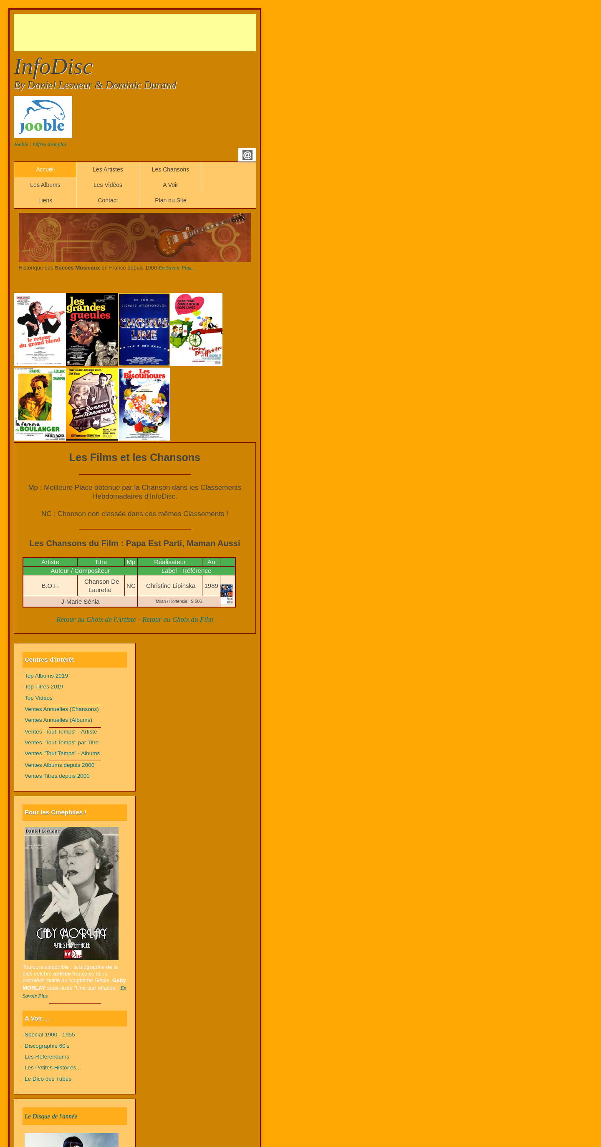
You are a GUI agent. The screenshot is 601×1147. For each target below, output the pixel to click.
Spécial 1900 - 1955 (50, 1034)
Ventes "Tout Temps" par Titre (61, 742)
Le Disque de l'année (51, 1116)
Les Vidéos (107, 185)
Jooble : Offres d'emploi (40, 144)
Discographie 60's (47, 1046)
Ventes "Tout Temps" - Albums (62, 753)
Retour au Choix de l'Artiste (96, 619)
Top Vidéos (39, 698)
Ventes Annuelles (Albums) (58, 720)
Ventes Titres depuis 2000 (57, 776)
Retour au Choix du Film (177, 619)
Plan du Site (171, 200)
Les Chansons (170, 169)
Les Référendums (47, 1057)
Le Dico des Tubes (48, 1079)
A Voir (170, 185)
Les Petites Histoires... (53, 1067)
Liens (45, 200)
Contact (108, 200)
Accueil (45, 169)
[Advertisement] (166, 32)
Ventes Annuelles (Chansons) (62, 709)
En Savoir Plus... (177, 268)
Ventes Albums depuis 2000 (59, 765)
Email (247, 155)
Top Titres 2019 (44, 686)
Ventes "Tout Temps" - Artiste (61, 732)
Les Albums (45, 185)
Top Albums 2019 (46, 676)
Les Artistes (108, 169)
